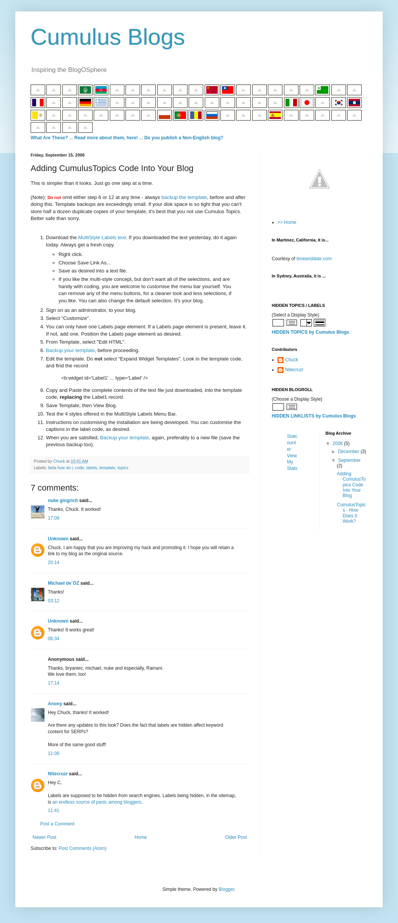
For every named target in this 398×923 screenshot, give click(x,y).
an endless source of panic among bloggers (96, 802)
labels (91, 467)
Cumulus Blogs (108, 37)
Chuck (291, 359)
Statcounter (292, 443)
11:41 (53, 810)
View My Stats (292, 462)
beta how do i (60, 467)
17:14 (53, 683)
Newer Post (44, 837)
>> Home (286, 222)
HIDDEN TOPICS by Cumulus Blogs (310, 332)
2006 (338, 443)
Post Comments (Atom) (82, 848)
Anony (55, 703)
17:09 (53, 518)
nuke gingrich (63, 500)
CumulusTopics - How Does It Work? (351, 513)
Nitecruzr (58, 773)
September (349, 460)
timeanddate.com (314, 258)
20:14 (53, 562)
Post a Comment (57, 824)
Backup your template (70, 350)
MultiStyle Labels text (102, 237)
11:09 (53, 753)
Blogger (226, 889)
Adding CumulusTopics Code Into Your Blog (351, 485)
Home (141, 837)
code (79, 467)
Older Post (236, 837)
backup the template (184, 197)
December (349, 451)
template (107, 467)
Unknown (58, 538)
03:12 (53, 600)
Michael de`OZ (63, 583)
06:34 (53, 638)
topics (122, 467)
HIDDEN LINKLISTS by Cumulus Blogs (314, 416)
